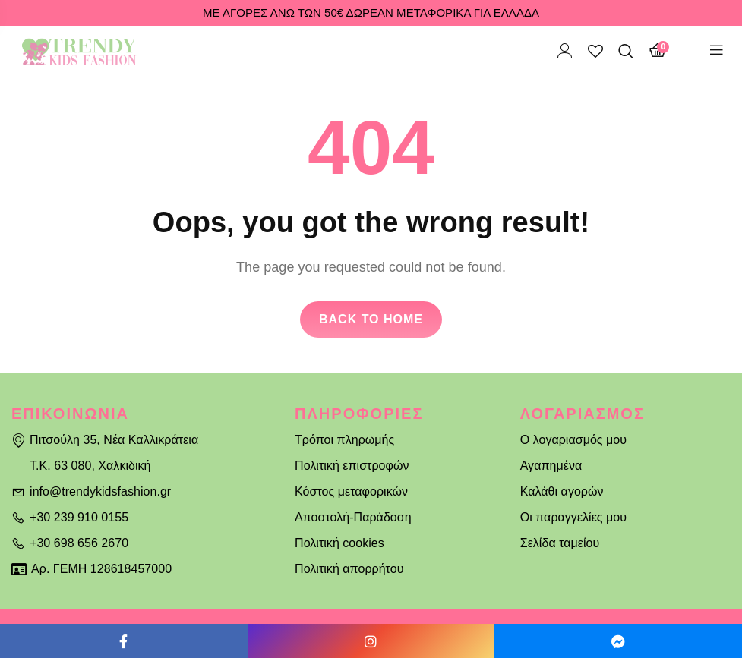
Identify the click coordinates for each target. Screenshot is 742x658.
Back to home (371, 319)
